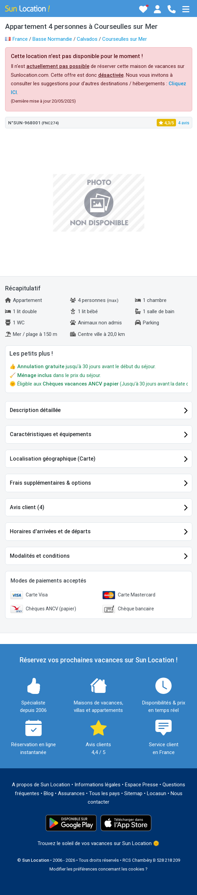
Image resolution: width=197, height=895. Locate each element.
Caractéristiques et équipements (50, 434)
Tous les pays (104, 793)
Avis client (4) (27, 507)
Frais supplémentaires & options (50, 483)
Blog (48, 793)
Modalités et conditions (40, 556)
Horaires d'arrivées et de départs (50, 531)
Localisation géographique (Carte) (52, 458)
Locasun (156, 793)
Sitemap (133, 793)
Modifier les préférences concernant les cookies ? (98, 869)
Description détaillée (35, 410)
